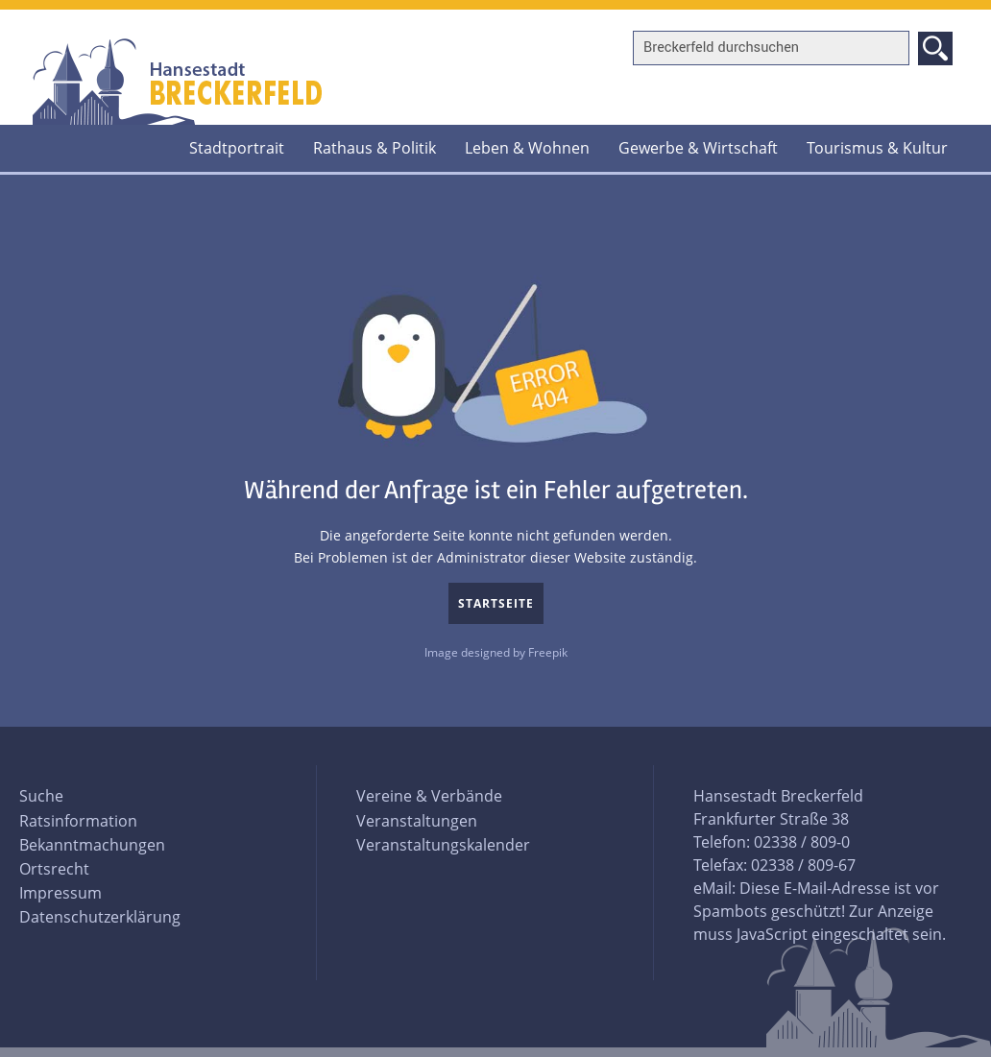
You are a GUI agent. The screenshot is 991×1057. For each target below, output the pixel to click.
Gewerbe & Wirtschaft (698, 147)
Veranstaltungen (416, 820)
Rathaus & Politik (374, 147)
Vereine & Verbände (429, 795)
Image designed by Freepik (496, 652)
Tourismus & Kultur (877, 147)
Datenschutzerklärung (100, 916)
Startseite (496, 603)
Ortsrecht (54, 868)
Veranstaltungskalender (443, 844)
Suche (41, 795)
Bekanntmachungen (92, 844)
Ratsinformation (78, 820)
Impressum (60, 892)
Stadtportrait (236, 147)
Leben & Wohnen (527, 147)
